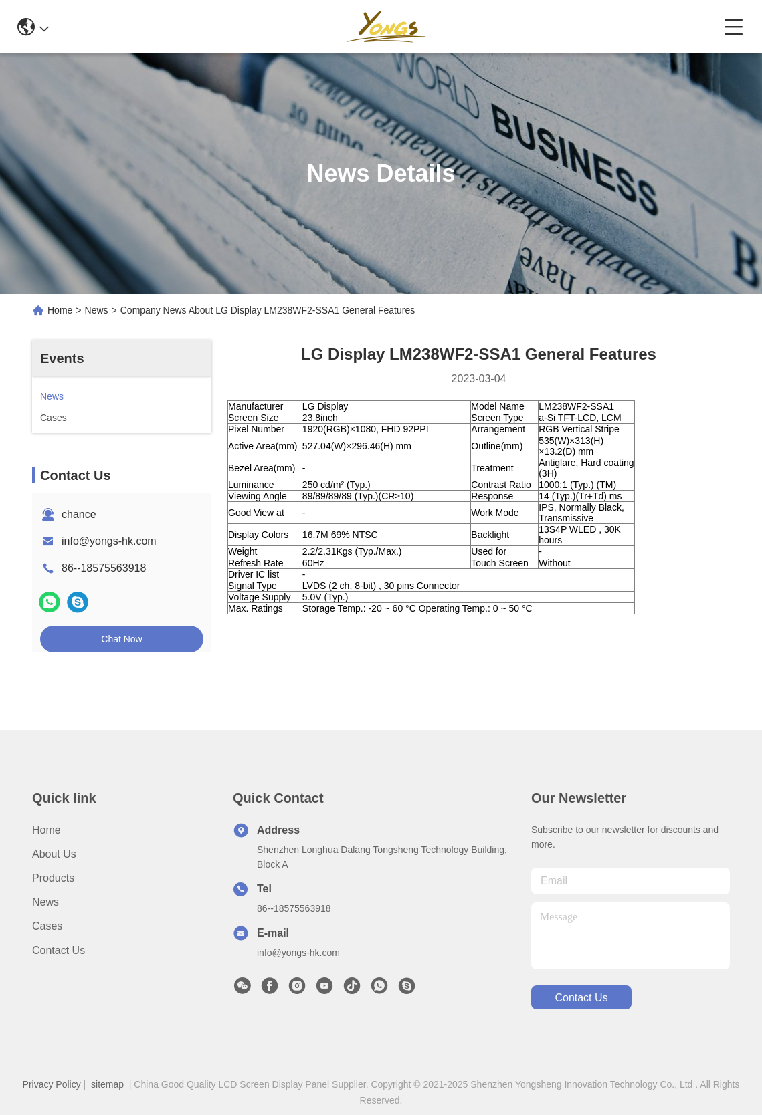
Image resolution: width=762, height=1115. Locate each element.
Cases (47, 926)
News (96, 310)
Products (53, 878)
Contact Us (58, 950)
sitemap (107, 1084)
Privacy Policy (52, 1084)
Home (59, 310)
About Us (54, 854)
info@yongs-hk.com (109, 541)
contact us (581, 997)
